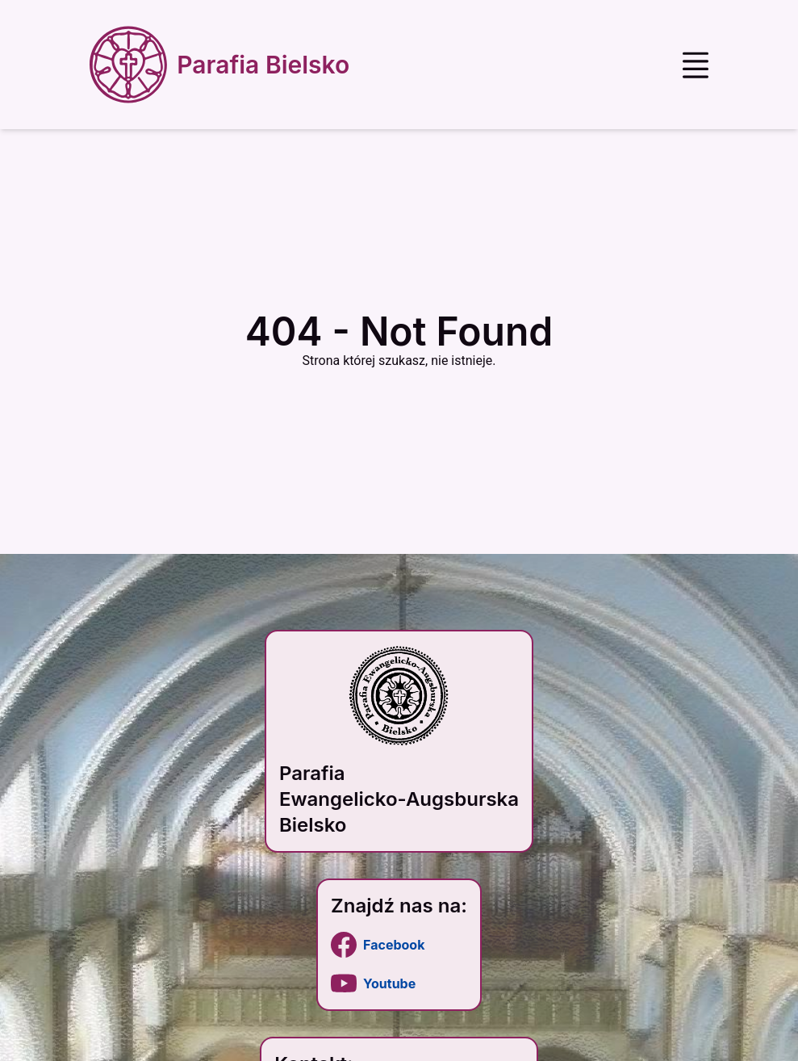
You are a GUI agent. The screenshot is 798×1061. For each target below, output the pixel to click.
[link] (399, 945)
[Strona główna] (223, 64)
